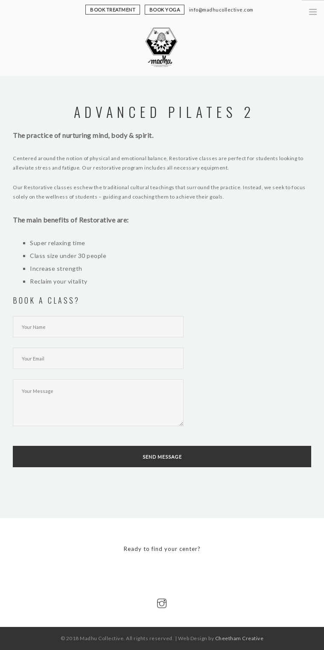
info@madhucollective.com (221, 9)
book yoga (164, 9)
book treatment (112, 9)
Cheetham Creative (239, 638)
